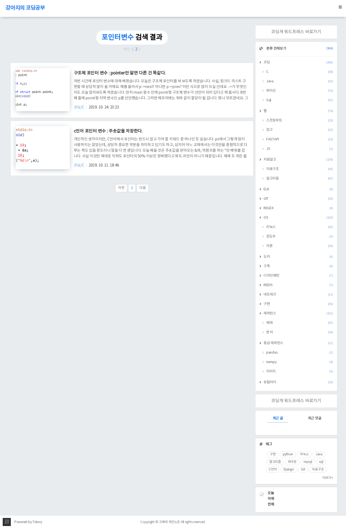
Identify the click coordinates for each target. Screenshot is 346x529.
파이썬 (292, 462)
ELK (298, 189)
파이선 (299, 90)
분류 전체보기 (299, 49)
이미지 (299, 371)
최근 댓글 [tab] (314, 418)
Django (289, 469)
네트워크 (298, 294)
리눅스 (299, 227)
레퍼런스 (298, 313)
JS (299, 148)
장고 (299, 130)
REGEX (298, 208)
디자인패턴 (298, 275)
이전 (121, 188)
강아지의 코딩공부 (25, 8)
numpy (299, 362)
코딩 (298, 62)
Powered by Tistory (28, 522)
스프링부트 (299, 120)
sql (321, 462)
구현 (298, 304)
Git (303, 469)
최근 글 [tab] (278, 418)
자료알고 (298, 159)
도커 (298, 256)
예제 (299, 323)
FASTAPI (299, 139)
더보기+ (327, 478)
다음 (142, 188)
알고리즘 (299, 178)
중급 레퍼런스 (298, 343)
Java (299, 81)
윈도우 (299, 236)
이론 (299, 246)
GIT (298, 198)
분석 (299, 332)
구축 (298, 266)
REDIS (298, 285)
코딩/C (79, 107)
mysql (308, 462)
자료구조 (299, 169)
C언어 (273, 469)
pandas (299, 352)
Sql (299, 100)
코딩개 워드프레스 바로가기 (296, 31)
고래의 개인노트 (169, 522)
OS (298, 217)
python (288, 454)
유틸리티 (298, 382)
